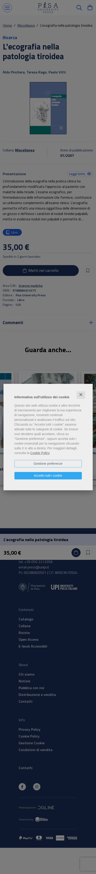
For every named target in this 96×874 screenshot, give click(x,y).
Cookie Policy (39, 453)
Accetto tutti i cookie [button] (48, 475)
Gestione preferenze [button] (48, 463)
